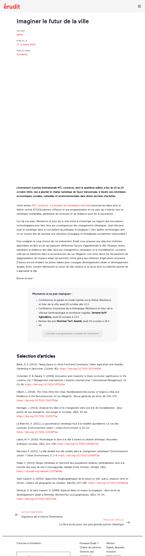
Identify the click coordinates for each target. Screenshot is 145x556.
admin (20, 34)
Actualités (22, 54)
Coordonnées (114, 520)
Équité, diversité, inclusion (115, 501)
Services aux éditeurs (87, 518)
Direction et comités (113, 514)
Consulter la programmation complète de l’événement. (72, 285)
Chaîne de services (90, 499)
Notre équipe (113, 508)
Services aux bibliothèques (87, 526)
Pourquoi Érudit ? (89, 495)
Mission (110, 495)
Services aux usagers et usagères (87, 507)
